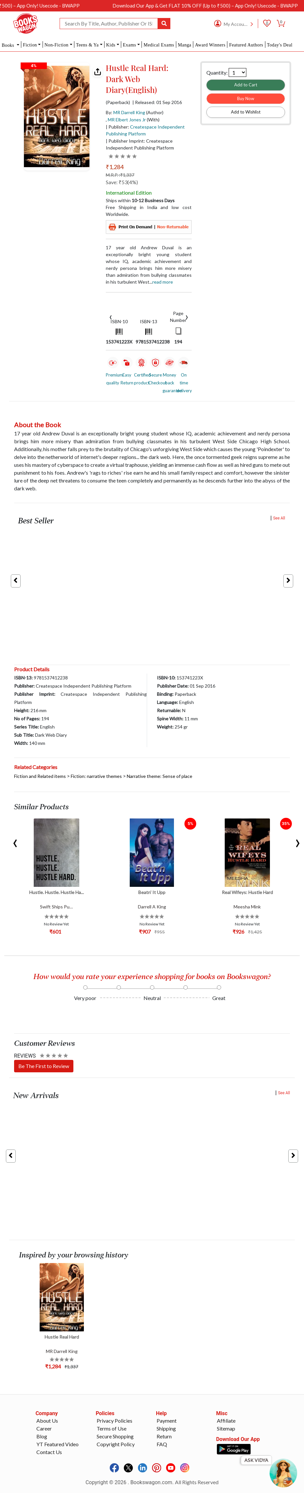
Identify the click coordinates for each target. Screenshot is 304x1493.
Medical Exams (158, 45)
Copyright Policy (116, 1444)
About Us (47, 1420)
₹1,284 (115, 166)
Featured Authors (246, 45)
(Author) (154, 112)
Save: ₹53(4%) (122, 182)
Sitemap (226, 1428)
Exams (129, 45)
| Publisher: (145, 130)
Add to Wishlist (245, 111)
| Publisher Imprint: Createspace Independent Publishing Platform (140, 144)
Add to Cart (245, 84)
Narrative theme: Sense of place (159, 776)
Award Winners (210, 45)
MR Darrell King (129, 112)
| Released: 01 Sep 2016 (157, 102)
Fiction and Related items (40, 776)
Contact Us (49, 1452)
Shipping (166, 1428)
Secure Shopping (115, 1436)
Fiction (30, 45)
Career (44, 1428)
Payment (167, 1420)
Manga (184, 45)
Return (164, 1436)
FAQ (162, 1444)
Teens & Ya (87, 45)
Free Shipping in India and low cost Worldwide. (149, 210)
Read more (162, 282)
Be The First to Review (43, 1066)
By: (125, 112)
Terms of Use (111, 1428)
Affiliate (226, 1420)
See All (279, 518)
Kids (110, 45)
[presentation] (111, 316)
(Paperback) (118, 102)
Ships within (140, 200)
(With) (153, 119)
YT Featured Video (57, 1444)
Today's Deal (280, 45)
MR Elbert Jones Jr (127, 119)
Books (8, 45)
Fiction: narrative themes (96, 776)
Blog (41, 1436)
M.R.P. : (120, 175)
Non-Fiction (56, 45)
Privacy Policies (114, 1420)
